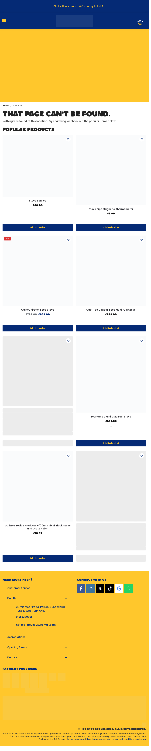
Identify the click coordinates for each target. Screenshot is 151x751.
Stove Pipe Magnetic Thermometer (111, 209)
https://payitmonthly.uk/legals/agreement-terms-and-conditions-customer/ (106, 739)
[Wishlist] (68, 139)
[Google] (119, 588)
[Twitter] (100, 588)
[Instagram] (90, 588)
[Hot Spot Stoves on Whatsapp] (128, 588)
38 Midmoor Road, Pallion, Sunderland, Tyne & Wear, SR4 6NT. (40, 609)
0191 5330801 (24, 617)
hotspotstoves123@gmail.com (36, 625)
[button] (37, 588)
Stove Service (37, 200)
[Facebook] (81, 588)
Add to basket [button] (38, 227)
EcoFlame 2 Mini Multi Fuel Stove (111, 416)
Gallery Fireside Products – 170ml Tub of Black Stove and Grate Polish (38, 527)
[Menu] (7, 20)
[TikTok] (109, 588)
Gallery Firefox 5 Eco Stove (37, 309)
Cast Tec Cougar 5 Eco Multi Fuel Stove (111, 309)
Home (6, 105)
